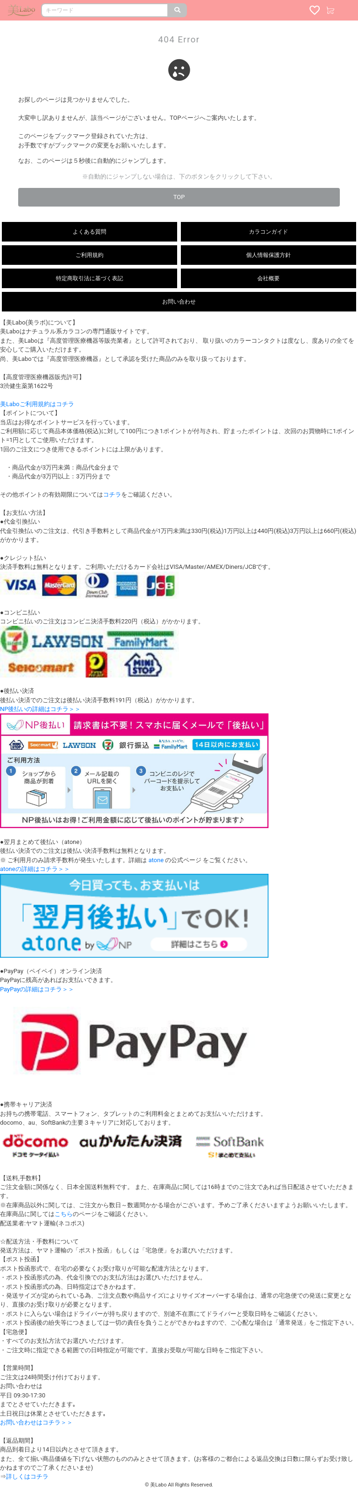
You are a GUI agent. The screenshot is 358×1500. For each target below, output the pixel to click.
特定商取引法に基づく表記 (89, 278)
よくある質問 (89, 231)
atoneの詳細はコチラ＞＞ (35, 868)
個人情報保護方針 (268, 255)
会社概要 (268, 278)
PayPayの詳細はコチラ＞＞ (37, 989)
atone (156, 860)
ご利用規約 (89, 255)
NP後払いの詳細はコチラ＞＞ (40, 708)
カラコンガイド (268, 231)
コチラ (112, 494)
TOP (179, 197)
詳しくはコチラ (27, 1476)
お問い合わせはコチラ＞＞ (36, 1422)
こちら (64, 1213)
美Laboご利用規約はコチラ (37, 404)
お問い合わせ (179, 301)
